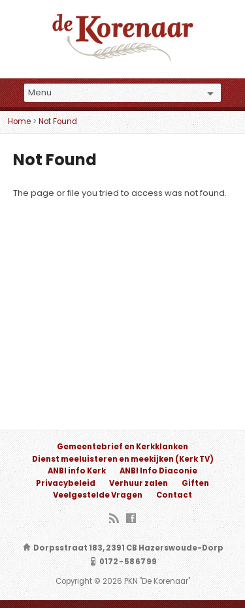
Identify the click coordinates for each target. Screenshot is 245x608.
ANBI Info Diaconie (158, 471)
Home (19, 121)
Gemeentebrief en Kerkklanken (122, 446)
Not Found (58, 121)
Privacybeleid (65, 483)
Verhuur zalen (138, 483)
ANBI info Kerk (77, 471)
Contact (174, 495)
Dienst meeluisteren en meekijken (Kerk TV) (123, 459)
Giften (195, 483)
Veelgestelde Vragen (97, 495)
